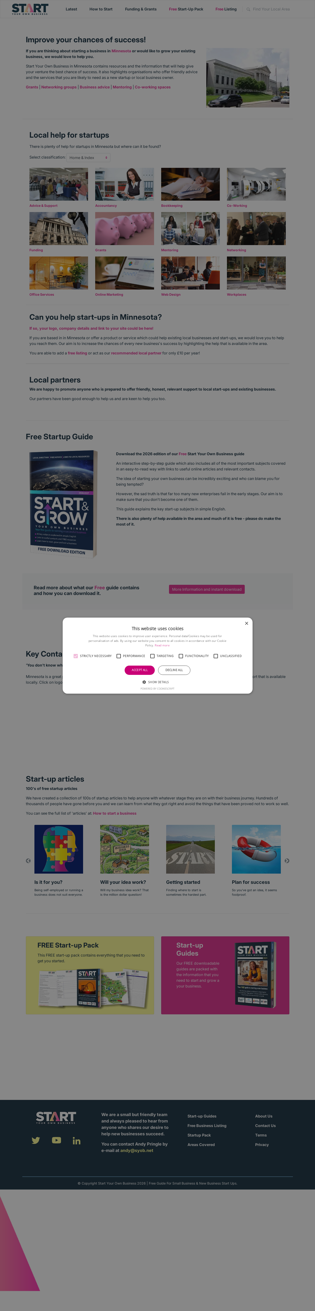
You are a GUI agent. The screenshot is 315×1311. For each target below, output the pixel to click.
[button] (75, 656)
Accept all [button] (140, 670)
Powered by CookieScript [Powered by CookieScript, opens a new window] (157, 688)
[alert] (157, 655)
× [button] (246, 623)
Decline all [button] (174, 670)
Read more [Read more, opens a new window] (162, 645)
